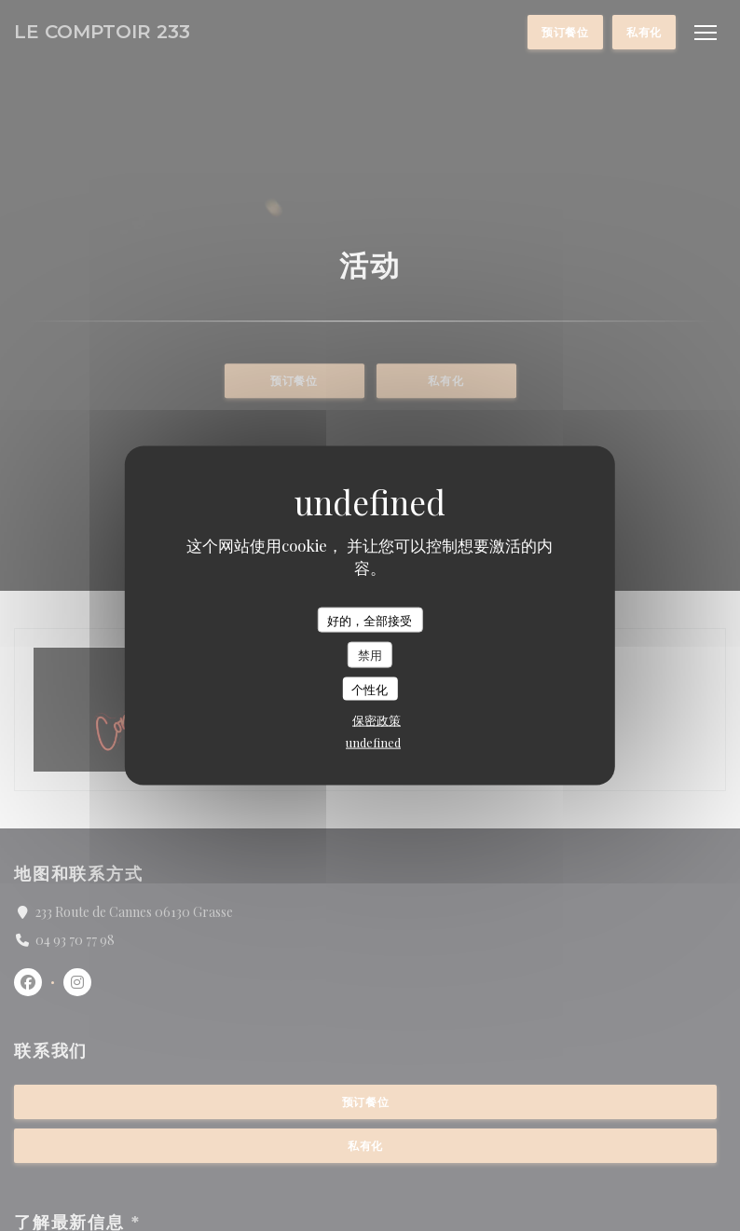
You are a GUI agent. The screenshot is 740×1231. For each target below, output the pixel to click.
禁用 (370, 655)
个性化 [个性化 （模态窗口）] (369, 688)
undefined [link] (373, 742)
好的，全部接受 (369, 619)
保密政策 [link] (376, 720)
